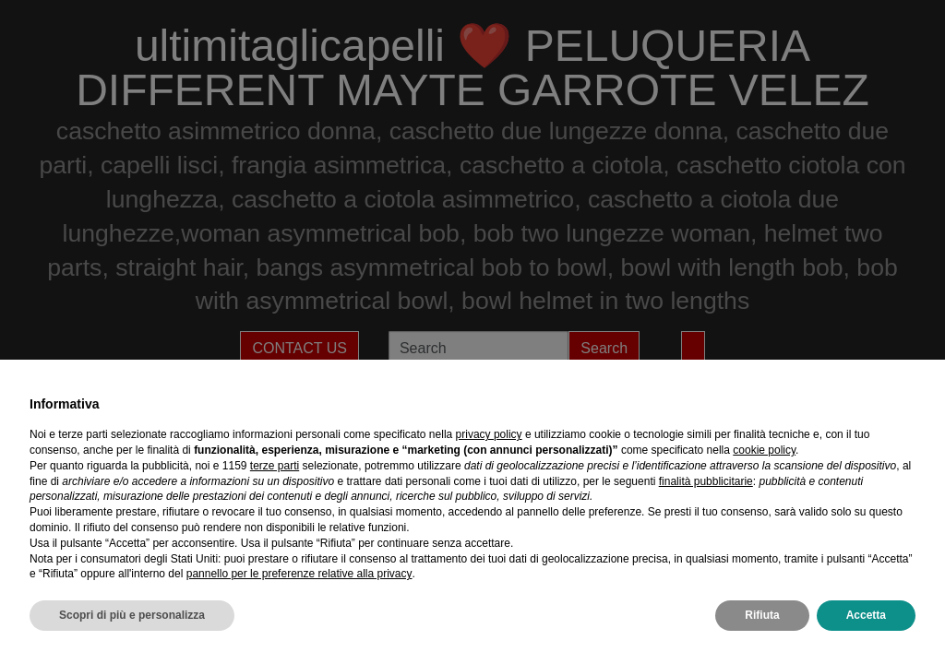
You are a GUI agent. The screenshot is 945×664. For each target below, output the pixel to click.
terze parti (274, 465)
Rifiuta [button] (762, 615)
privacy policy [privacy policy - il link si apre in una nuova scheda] (489, 434)
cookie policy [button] (764, 450)
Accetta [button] (866, 615)
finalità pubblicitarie (706, 481)
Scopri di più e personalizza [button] (132, 615)
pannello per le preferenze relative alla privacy (299, 573)
